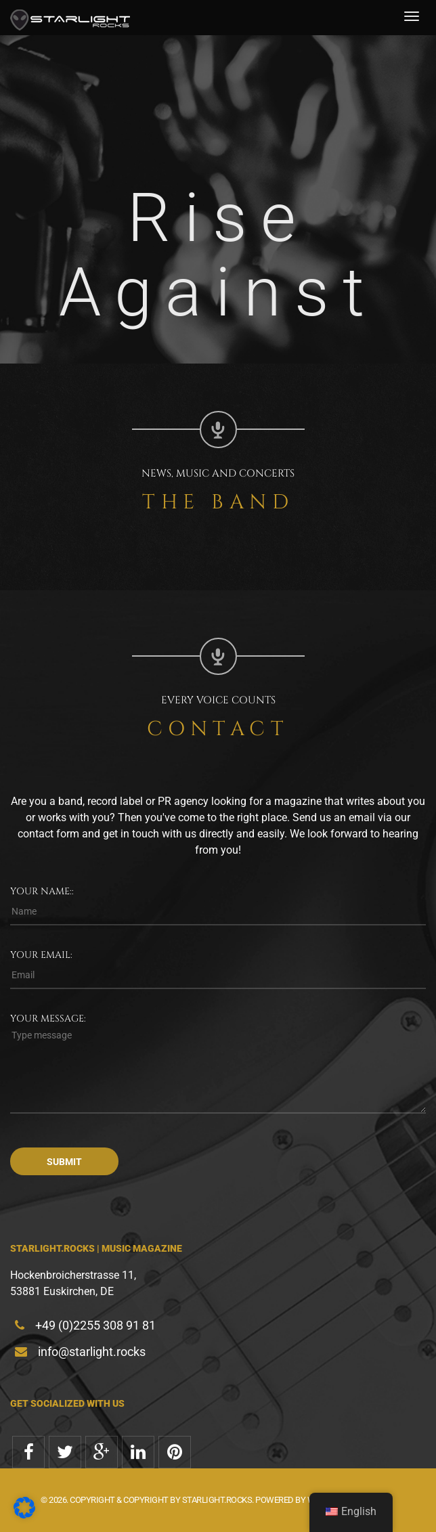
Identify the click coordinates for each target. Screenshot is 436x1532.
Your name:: (42, 891)
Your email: (41, 954)
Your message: (48, 1018)
